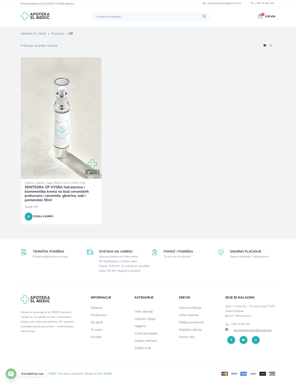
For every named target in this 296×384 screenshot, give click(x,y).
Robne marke (62, 182)
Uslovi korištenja (190, 308)
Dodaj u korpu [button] (43, 216)
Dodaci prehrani (146, 341)
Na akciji (96, 322)
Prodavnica (98, 315)
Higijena (29, 182)
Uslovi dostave (189, 315)
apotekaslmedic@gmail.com (252, 330)
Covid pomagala (146, 333)
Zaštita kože (78, 182)
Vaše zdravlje (144, 311)
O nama (96, 329)
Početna (96, 308)
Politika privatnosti (191, 322)
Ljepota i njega (44, 182)
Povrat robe (187, 337)
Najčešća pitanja (190, 329)
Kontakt (96, 337)
